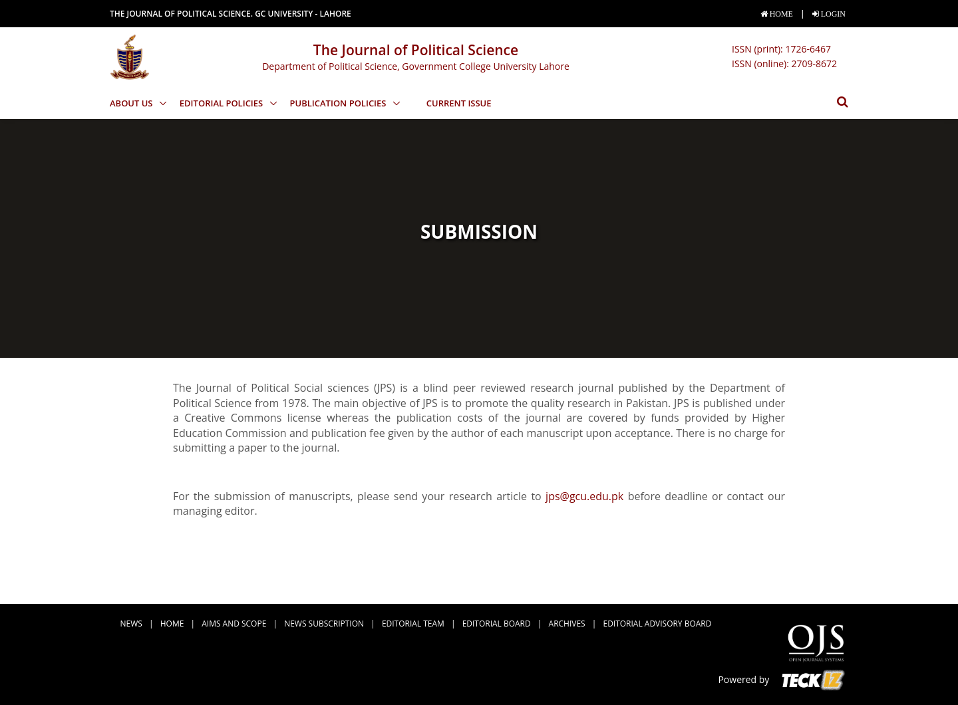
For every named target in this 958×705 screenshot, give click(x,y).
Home (172, 623)
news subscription (324, 623)
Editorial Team (413, 623)
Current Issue (459, 103)
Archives (567, 623)
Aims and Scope (234, 623)
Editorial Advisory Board (657, 623)
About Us (132, 103)
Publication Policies (339, 103)
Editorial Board (496, 623)
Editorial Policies (222, 103)
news (131, 623)
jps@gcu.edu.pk (584, 496)
